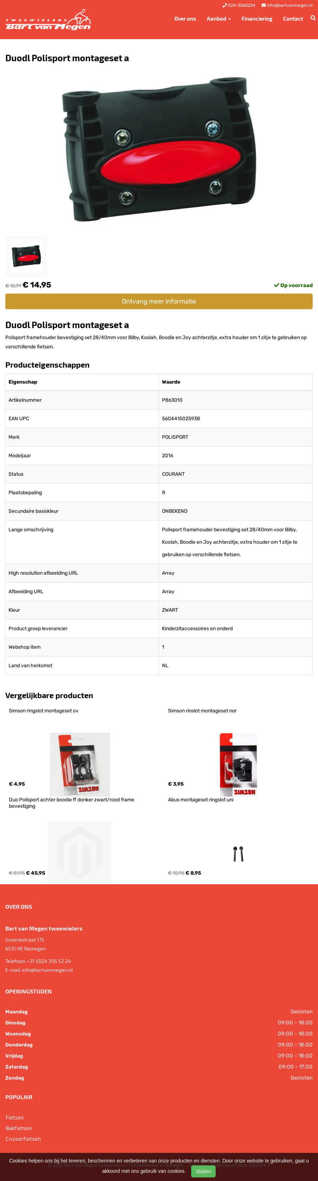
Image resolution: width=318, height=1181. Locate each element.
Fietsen (15, 1117)
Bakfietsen (19, 1128)
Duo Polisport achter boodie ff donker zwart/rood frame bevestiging (72, 803)
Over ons (185, 18)
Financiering (257, 18)
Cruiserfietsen (23, 1138)
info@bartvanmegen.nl (47, 970)
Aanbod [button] (219, 18)
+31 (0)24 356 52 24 (49, 961)
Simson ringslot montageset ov (44, 711)
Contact (293, 18)
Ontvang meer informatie (159, 301)
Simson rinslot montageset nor (202, 711)
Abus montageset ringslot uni (200, 800)
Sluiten (203, 1171)
